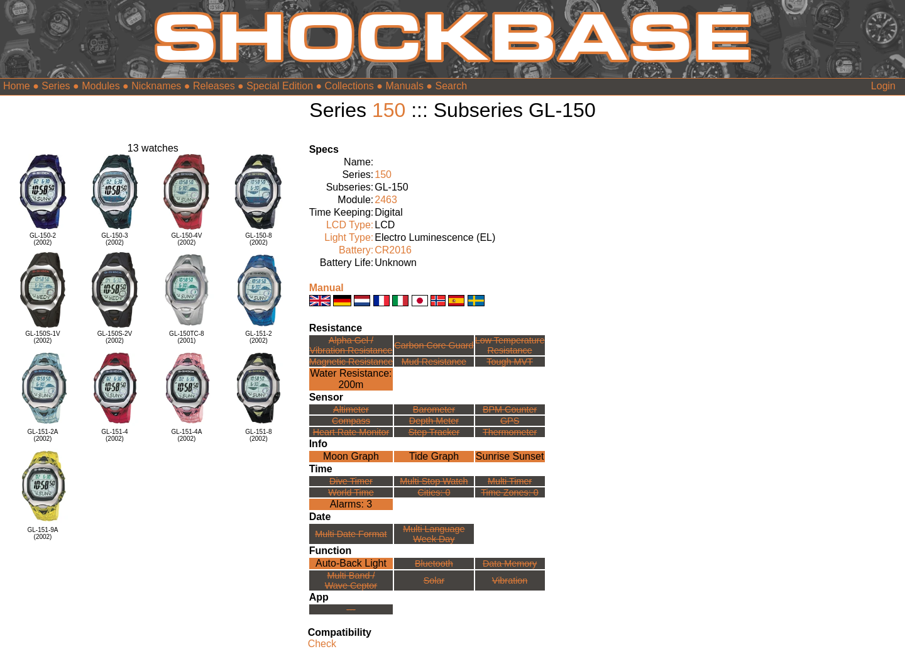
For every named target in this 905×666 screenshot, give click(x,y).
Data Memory (510, 563)
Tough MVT (509, 362)
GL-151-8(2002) (258, 435)
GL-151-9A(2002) (43, 533)
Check (322, 643)
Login (883, 85)
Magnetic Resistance (351, 362)
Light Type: (348, 237)
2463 (386, 199)
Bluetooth (434, 563)
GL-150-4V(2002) (186, 239)
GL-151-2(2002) (258, 337)
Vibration (510, 580)
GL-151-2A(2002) (43, 435)
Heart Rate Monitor (351, 432)
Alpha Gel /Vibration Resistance (351, 345)
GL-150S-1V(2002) (42, 337)
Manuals (404, 85)
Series (55, 85)
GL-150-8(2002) (258, 239)
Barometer (434, 409)
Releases (214, 85)
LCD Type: (349, 224)
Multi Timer (510, 481)
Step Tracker (434, 432)
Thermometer (510, 432)
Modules (100, 85)
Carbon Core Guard (433, 345)
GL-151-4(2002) (114, 435)
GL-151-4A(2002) (186, 435)
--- (350, 609)
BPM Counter (510, 409)
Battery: (356, 250)
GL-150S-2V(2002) (115, 337)
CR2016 (393, 250)
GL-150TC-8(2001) (186, 337)
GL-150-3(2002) (114, 239)
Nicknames (156, 85)
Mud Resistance (434, 362)
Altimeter (351, 409)
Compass (351, 421)
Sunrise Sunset (510, 456)
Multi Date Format (351, 534)
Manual (326, 287)
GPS (509, 421)
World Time (351, 492)
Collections (349, 85)
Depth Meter (434, 421)
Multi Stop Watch (434, 481)
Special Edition (279, 85)
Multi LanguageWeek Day (433, 534)
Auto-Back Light (351, 563)
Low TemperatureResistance (510, 345)
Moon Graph (351, 456)
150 (388, 110)
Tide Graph (434, 456)
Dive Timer (351, 481)
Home (16, 85)
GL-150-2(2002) (43, 239)
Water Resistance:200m (351, 379)
